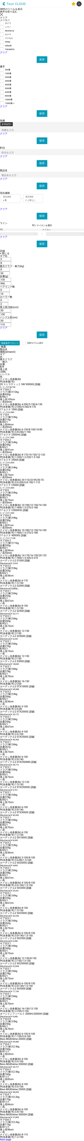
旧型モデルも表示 (35, 343)
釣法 (2, 148)
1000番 (8, 73)
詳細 (2, 251)
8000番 (8, 96)
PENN (7, 42)
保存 (42, 59)
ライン (3, 223)
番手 (2, 66)
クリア (3, 52)
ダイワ (8, 23)
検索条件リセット (9, 343)
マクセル (9, 38)
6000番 (8, 92)
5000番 (8, 88)
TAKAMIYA (9, 49)
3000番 (8, 81)
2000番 (8, 77)
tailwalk (8, 45)
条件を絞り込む (8, 11)
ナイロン (46, 230)
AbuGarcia (9, 31)
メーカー (5, 20)
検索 (3, 346)
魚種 (2, 120)
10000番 (8, 99)
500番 (7, 70)
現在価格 (5, 193)
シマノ (8, 27)
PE (1, 230)
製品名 (3, 170)
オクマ (8, 34)
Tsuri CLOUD (14, 4)
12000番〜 (9, 103)
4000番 (8, 84)
